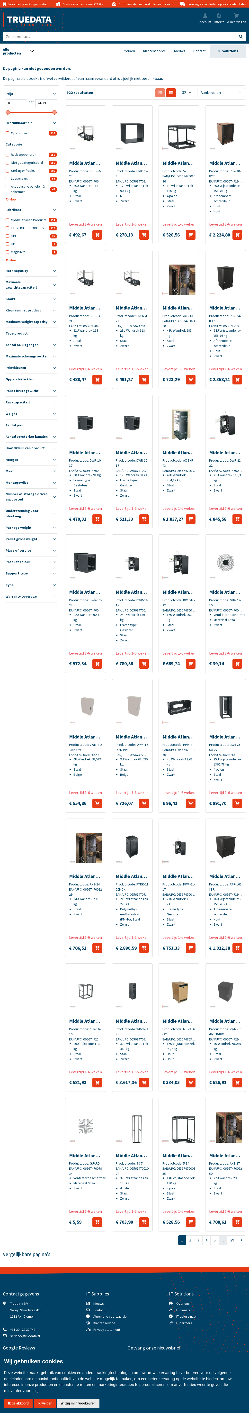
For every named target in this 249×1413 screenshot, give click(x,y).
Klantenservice (154, 51)
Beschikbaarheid (19, 123)
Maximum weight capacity (26, 321)
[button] (205, 16)
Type (10, 585)
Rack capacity (17, 270)
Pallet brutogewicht (22, 391)
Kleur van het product (23, 310)
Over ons (183, 1303)
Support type (17, 573)
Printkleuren (16, 367)
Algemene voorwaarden (110, 1316)
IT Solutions (228, 51)
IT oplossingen (186, 1316)
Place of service (18, 550)
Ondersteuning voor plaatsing (22, 513)
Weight (11, 413)
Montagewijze (17, 482)
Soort (10, 299)
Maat (10, 471)
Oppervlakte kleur (20, 379)
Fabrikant (13, 210)
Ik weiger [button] (45, 1403)
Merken (129, 51)
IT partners (184, 1323)
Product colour (18, 562)
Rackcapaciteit (18, 402)
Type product (17, 333)
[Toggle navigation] (18, 51)
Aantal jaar (14, 425)
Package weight (19, 527)
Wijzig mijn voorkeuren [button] (78, 1403)
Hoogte (12, 459)
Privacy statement (106, 1329)
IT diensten (184, 1310)
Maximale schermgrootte (26, 356)
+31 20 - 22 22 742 (22, 1329)
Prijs (9, 93)
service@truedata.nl (25, 1336)
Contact (199, 51)
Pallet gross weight (21, 539)
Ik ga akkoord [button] (18, 1403)
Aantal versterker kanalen (27, 436)
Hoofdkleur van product (25, 448)
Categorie (14, 144)
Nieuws (179, 51)
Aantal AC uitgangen (22, 345)
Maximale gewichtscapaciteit (21, 285)
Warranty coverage (21, 596)
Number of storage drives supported (26, 496)
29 (232, 1240)
